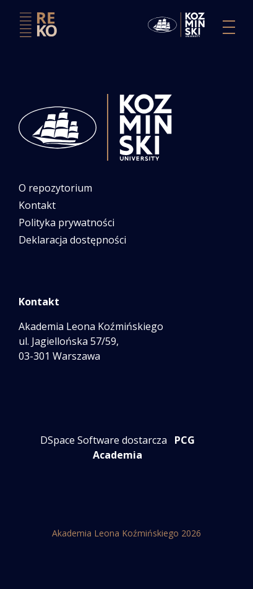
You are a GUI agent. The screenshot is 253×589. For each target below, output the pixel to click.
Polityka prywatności (66, 222)
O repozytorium (55, 188)
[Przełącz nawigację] (229, 27)
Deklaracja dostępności (72, 240)
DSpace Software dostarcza (103, 440)
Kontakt (37, 205)
